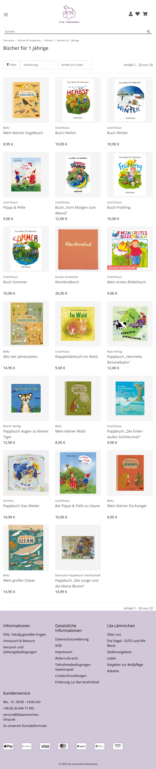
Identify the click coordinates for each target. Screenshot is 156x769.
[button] (130, 14)
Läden (111, 658)
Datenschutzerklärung (72, 639)
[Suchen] (149, 31)
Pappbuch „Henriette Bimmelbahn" (124, 359)
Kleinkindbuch (67, 282)
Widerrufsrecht (66, 658)
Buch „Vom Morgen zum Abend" (75, 210)
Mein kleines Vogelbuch (23, 132)
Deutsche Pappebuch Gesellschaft (78, 575)
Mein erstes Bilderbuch (126, 282)
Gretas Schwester (66, 277)
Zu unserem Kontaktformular (25, 726)
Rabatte (113, 671)
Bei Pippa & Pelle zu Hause (77, 505)
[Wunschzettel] (137, 14)
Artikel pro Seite (72, 65)
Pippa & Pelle (14, 207)
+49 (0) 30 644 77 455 (18, 708)
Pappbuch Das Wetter (21, 505)
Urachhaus (62, 128)
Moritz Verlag (12, 426)
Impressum (63, 652)
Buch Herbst (65, 132)
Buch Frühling (118, 207)
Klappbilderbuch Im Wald (76, 356)
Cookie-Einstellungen (71, 676)
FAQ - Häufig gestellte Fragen (24, 634)
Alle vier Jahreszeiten (20, 356)
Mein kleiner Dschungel (126, 505)
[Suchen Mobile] (75, 31)
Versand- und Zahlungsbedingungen (20, 649)
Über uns (114, 634)
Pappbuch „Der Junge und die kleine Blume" (76, 583)
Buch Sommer (15, 282)
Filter (11, 65)
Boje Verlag (114, 351)
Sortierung (31, 65)
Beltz (6, 128)
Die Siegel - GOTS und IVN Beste (126, 643)
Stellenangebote (119, 652)
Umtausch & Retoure (19, 641)
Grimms (8, 501)
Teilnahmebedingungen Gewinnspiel (73, 667)
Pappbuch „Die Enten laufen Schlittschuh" (125, 434)
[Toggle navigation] (6, 14)
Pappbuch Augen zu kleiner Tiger (26, 434)
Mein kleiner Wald (70, 431)
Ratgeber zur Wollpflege (125, 664)
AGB (58, 645)
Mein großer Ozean (19, 580)
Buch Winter (117, 132)
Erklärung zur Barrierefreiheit (77, 682)
